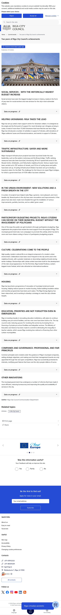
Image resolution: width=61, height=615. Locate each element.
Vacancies (5, 529)
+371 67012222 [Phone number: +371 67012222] (9, 561)
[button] (19, 111)
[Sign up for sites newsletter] (30, 508)
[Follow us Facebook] (7, 592)
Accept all (33, 16)
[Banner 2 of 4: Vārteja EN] (30, 445)
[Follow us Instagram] (11, 592)
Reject (12, 16)
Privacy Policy (6, 546)
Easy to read (6, 525)
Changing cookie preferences (12, 549)
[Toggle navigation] (30, 610)
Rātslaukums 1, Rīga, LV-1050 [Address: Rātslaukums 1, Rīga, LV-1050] (14, 570)
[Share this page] (30, 425)
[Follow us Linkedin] (20, 592)
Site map (4, 540)
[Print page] (30, 421)
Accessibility (5, 543)
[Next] (58, 445)
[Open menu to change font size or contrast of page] (47, 611)
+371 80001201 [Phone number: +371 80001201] (9, 564)
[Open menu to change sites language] (14, 611)
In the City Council (14, 411)
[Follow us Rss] (24, 592)
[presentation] (17, 478)
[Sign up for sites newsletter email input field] (30, 501)
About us (5, 522)
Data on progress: (12, 111)
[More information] (11, 574)
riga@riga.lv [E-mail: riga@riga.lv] (8, 567)
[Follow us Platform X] (3, 592)
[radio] (18, 468)
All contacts (11, 580)
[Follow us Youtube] (16, 592)
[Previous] (3, 445)
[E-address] (6, 574)
